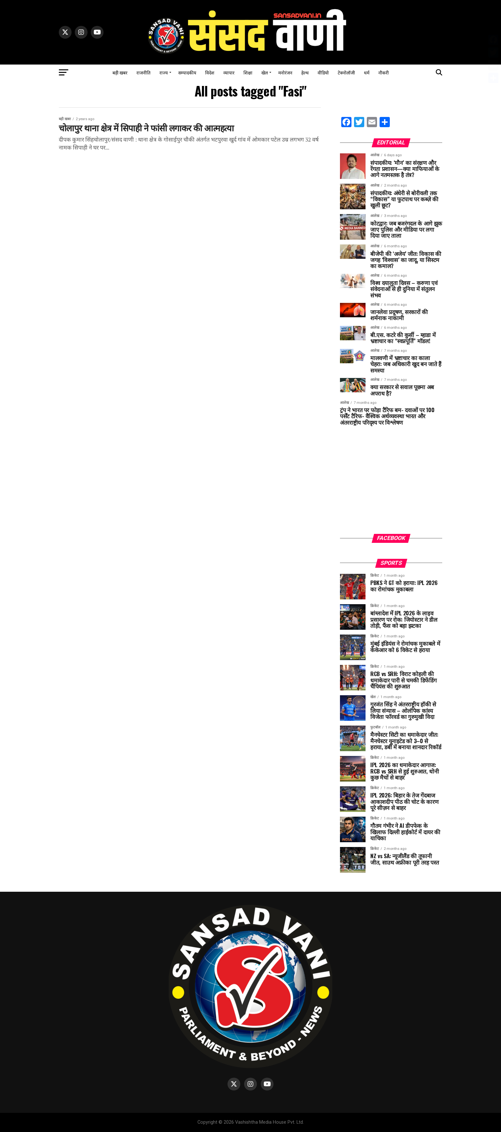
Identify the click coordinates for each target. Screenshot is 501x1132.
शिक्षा (247, 72)
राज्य (163, 72)
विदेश (209, 72)
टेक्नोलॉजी (346, 72)
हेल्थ (305, 72)
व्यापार (229, 72)
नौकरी (383, 72)
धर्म (366, 72)
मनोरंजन (285, 72)
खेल (264, 72)
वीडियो (323, 72)
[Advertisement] (391, 484)
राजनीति (143, 72)
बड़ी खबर (119, 72)
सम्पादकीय (187, 72)
